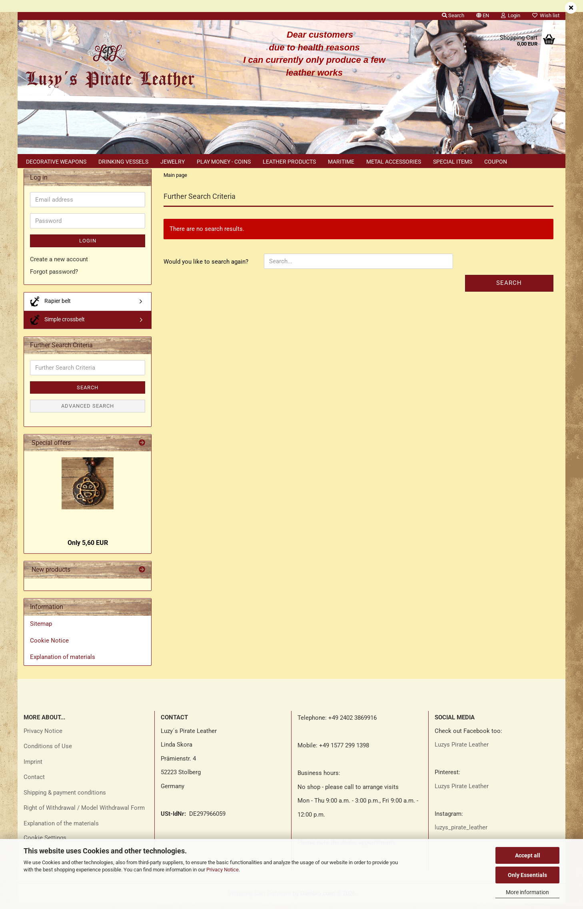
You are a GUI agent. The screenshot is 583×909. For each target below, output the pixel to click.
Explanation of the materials (61, 828)
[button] (482, 14)
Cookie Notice (49, 645)
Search (509, 288)
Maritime (341, 161)
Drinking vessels (123, 161)
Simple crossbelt (57, 325)
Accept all (527, 855)
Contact (34, 782)
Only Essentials (527, 875)
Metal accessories (393, 161)
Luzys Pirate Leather (462, 750)
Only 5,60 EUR (88, 548)
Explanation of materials (62, 662)
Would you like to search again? (206, 267)
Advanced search (87, 411)
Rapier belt (50, 307)
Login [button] (510, 15)
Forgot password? (54, 277)
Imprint (33, 767)
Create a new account (59, 264)
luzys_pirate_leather (461, 833)
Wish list (545, 15)
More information (527, 892)
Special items (452, 161)
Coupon (495, 161)
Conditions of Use (48, 751)
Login (87, 246)
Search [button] (453, 15)
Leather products (289, 161)
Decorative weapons (56, 161)
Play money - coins (224, 161)
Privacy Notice (222, 870)
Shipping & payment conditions (65, 797)
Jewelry (172, 161)
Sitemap (41, 629)
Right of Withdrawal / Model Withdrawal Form (84, 813)
